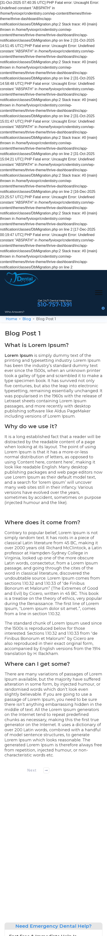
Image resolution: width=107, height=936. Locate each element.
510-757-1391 (54, 304)
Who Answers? (14, 311)
